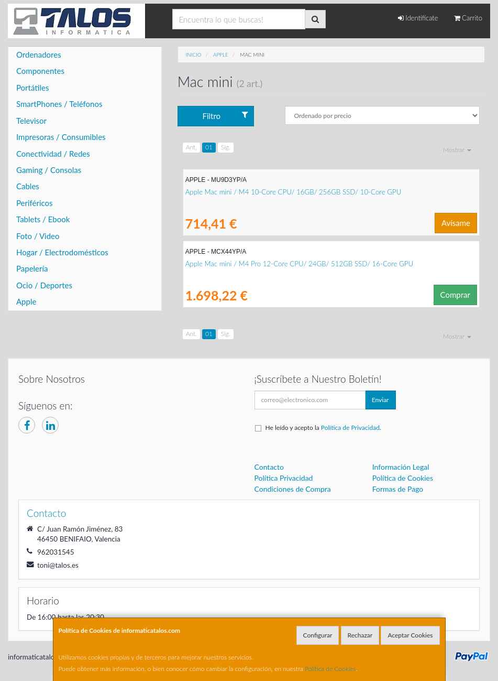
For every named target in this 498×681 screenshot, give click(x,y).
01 (209, 147)
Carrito (468, 18)
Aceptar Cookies (410, 635)
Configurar (318, 635)
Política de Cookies (330, 669)
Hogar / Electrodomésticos (62, 252)
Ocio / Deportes (44, 285)
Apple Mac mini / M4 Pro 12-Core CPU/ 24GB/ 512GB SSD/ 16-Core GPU (299, 264)
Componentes (40, 70)
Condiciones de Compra (292, 488)
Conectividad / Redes (53, 153)
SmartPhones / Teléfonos (59, 104)
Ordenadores (38, 54)
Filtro (226, 116)
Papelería (32, 268)
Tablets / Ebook (43, 219)
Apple (26, 301)
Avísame (455, 223)
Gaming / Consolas (48, 170)
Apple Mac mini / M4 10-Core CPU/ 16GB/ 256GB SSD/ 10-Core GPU (293, 192)
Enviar (380, 400)
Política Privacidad (283, 477)
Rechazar (360, 635)
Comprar (455, 294)
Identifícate (418, 18)
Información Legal (400, 466)
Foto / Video (38, 236)
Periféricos (34, 203)
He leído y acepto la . (323, 427)
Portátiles (32, 87)
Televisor (31, 120)
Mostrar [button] (457, 150)
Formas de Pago (398, 488)
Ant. (191, 147)
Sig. (225, 147)
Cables (27, 186)
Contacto (269, 466)
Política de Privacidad (350, 427)
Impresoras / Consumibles (61, 137)
